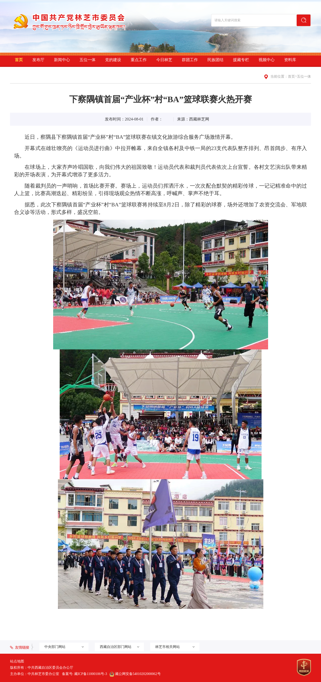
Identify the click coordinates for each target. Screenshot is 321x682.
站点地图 (17, 661)
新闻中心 (62, 60)
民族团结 (215, 60)
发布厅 (38, 60)
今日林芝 (164, 60)
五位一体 (87, 60)
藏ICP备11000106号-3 (90, 674)
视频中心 (267, 60)
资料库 (290, 60)
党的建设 (113, 60)
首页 (19, 60)
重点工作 (139, 60)
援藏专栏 (241, 60)
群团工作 (190, 60)
